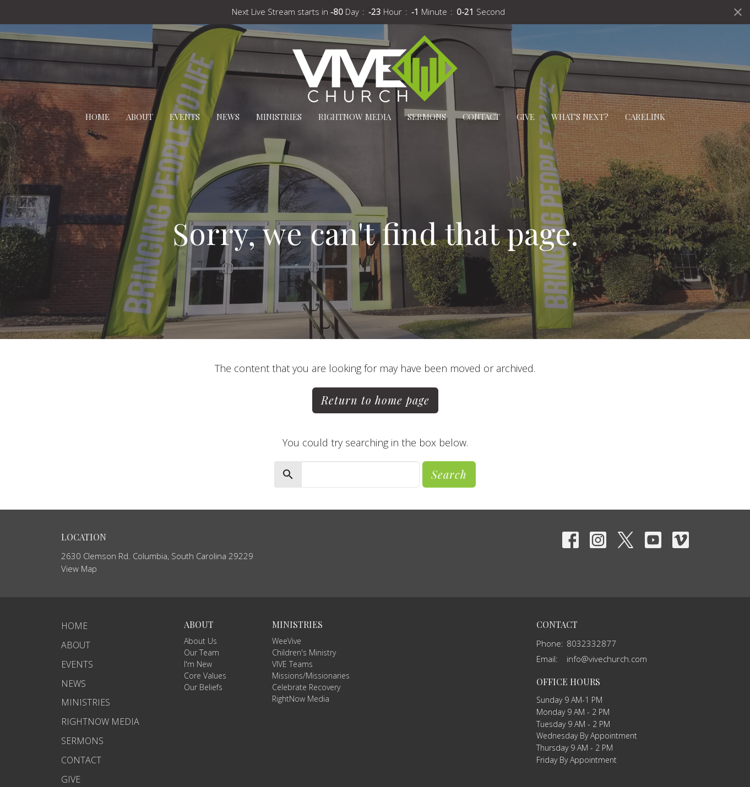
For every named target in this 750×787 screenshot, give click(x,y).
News (228, 116)
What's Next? (579, 116)
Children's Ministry (304, 652)
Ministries (279, 116)
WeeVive (286, 641)
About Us (200, 641)
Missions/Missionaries (311, 675)
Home (97, 116)
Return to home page (375, 399)
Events (185, 116)
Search (449, 474)
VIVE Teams (292, 664)
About (139, 116)
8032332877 (591, 643)
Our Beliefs (203, 687)
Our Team (201, 652)
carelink (645, 116)
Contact (481, 116)
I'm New (198, 664)
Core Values (205, 675)
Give (526, 116)
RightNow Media (354, 116)
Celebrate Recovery (306, 687)
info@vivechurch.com (607, 658)
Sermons (426, 116)
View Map (79, 568)
